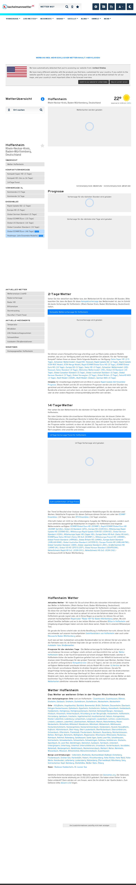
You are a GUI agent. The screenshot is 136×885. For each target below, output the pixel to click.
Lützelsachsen (80, 721)
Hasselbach (113, 708)
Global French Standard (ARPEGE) (63, 540)
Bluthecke (86, 755)
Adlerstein (76, 755)
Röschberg (115, 760)
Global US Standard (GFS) (75, 529)
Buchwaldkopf (97, 755)
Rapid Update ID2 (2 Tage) (19, 206)
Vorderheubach (112, 745)
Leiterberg (69, 760)
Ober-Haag (74, 729)
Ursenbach (100, 745)
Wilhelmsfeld (73, 751)
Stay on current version (119, 82)
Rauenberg (106, 732)
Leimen (111, 719)
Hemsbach (118, 711)
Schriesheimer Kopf (56, 763)
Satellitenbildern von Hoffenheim (100, 633)
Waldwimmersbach (91, 748)
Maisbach (91, 721)
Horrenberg (53, 716)
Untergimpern (54, 745)
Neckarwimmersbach (89, 727)
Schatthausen (117, 737)
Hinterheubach (73, 713)
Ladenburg (69, 719)
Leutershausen (122, 719)
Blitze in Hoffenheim (117, 621)
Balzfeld (80, 705)
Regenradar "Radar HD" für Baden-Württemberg (91, 619)
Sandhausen (80, 737)
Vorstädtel (124, 745)
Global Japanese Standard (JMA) (92, 545)
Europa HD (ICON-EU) (98, 529)
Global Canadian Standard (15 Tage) (23, 227)
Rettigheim (78, 735)
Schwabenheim (66, 740)
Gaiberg (104, 708)
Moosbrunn (83, 724)
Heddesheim (53, 711)
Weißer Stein (91, 763)
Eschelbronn (80, 701)
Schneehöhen (13, 337)
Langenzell (91, 719)
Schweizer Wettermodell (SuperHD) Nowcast (73, 362)
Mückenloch (104, 724)
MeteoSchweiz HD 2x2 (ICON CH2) (100, 550)
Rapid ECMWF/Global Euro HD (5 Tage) (99, 365)
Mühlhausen (115, 724)
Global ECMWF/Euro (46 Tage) (23, 231)
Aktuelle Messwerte (18, 320)
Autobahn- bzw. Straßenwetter (61, 645)
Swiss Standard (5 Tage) (67, 370)
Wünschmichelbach (88, 751)
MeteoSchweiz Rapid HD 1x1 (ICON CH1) (66, 550)
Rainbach (97, 732)
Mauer (119, 721)
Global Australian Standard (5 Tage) (102, 372)
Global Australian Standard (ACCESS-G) (80, 542)
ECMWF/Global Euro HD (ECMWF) (85, 526)
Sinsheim (52, 701)
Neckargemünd (72, 727)
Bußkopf (108, 755)
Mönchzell (94, 724)
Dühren (121, 699)
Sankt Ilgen (91, 737)
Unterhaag (65, 745)
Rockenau (121, 735)
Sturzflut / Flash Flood (16, 315)
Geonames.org (109, 775)
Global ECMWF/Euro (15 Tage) (20, 218)
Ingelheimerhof (84, 716)
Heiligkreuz (64, 711)
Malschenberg (109, 721)
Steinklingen (75, 743)
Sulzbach (95, 743)
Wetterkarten (53, 681)
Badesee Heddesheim (64, 767)
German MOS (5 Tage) (106, 378)
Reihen (51, 735)
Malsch (99, 721)
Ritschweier (100, 735)
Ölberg (101, 763)
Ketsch (109, 716)
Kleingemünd (118, 716)
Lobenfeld (68, 721)
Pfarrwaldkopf (104, 760)
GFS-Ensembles (82, 517)
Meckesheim (103, 701)
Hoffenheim (124, 713)
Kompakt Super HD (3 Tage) (19, 174)
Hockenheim (112, 713)
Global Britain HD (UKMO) (90, 540)
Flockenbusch (54, 758)
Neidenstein (105, 727)
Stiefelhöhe (80, 763)
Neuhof (114, 727)
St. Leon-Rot (63, 743)
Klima (85, 19)
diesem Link (66, 783)
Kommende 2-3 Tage (16, 192)
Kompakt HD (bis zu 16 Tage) (20, 178)
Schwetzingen (91, 740)
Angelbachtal (70, 705)
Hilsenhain (60, 713)
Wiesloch (63, 751)
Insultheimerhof (98, 716)
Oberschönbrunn (119, 729)
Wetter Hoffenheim (15, 164)
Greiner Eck (66, 758)
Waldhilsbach (76, 748)
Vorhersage (13, 19)
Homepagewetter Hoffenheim (20, 351)
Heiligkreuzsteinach (79, 711)
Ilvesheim (72, 716)
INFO (128, 103)
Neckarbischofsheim (56, 727)
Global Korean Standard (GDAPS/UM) (101, 548)
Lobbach (59, 721)
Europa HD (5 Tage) (16, 210)
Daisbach (61, 701)
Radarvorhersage (14, 298)
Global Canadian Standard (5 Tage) (69, 372)
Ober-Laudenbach (87, 729)
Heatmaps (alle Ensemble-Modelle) (25, 236)
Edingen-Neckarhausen (58, 708)
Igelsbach (63, 716)
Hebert (85, 758)
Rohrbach (52, 737)
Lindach (51, 721)
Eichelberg (117, 755)
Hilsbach (51, 713)
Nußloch (51, 729)
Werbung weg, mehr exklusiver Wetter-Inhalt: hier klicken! (68, 58)
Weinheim (119, 748)
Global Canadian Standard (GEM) (62, 545)
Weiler (111, 748)
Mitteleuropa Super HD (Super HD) (79, 534)
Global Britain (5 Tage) (108, 375)
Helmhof (92, 711)
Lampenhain (80, 719)
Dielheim (105, 705)
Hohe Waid (120, 758)
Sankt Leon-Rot (103, 737)
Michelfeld (64, 724)
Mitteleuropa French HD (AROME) (110, 537)
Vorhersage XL (14, 188)
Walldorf (103, 748)
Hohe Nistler (109, 758)
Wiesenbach (53, 751)
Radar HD (11, 302)
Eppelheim (83, 708)
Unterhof (75, 745)
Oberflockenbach (103, 729)
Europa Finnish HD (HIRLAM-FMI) (114, 542)
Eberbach (126, 705)
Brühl (98, 705)
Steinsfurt (86, 743)
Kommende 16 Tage (15, 196)
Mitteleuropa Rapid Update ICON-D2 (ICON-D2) (91, 532)
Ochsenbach (53, 732)
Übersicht (11, 160)
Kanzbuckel (59, 760)
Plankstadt (74, 732)
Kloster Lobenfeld (55, 719)
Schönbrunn (112, 740)
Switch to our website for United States (93, 82)
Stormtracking (13, 311)
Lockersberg (80, 760)
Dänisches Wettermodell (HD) (92, 370)
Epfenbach (73, 708)
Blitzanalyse (12, 306)
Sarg (124, 760)
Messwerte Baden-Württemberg (61, 636)
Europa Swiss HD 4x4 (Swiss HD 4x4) (112, 534)
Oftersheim (64, 732)
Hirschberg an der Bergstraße (93, 713)
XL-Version (114, 665)
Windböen (11, 329)
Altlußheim (58, 705)
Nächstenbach (62, 729)
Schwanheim (78, 740)
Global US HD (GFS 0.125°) (72, 548)
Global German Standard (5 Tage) (22, 214)
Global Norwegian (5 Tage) (85, 375)
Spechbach (52, 743)
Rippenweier (89, 735)
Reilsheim (68, 735)
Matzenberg (92, 760)
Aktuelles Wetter (16, 290)
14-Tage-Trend (13, 182)
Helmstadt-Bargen (105, 711)
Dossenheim (115, 705)
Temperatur (12, 324)
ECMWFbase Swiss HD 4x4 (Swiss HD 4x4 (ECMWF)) (71, 537)
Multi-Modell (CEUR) (66, 378)
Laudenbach (102, 719)
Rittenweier (111, 735)
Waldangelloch (63, 748)
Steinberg (70, 763)
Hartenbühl (76, 758)
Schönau (101, 740)
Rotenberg (69, 737)
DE (33, 6)
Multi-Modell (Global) (85, 378)
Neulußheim (123, 727)
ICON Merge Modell (72, 365)
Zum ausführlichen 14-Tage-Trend (64, 502)
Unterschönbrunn (87, 745)
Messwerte (47, 19)
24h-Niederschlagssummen (19, 333)
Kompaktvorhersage (18, 170)
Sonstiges (11, 347)
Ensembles (12, 202)
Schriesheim (53, 740)
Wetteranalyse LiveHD (16, 294)
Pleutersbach (86, 732)
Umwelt (96, 19)
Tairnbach (104, 743)
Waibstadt (52, 748)
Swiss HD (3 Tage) (93, 367)
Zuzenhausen (99, 699)
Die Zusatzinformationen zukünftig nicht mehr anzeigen (89, 825)
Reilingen (59, 735)
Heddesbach (125, 708)
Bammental (90, 705)
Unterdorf (113, 743)
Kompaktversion (79, 663)
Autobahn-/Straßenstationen (19, 341)
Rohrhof (60, 737)
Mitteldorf (73, 724)
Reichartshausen (119, 732)
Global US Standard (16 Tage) (20, 223)
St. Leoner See (80, 767)
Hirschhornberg (96, 758)
